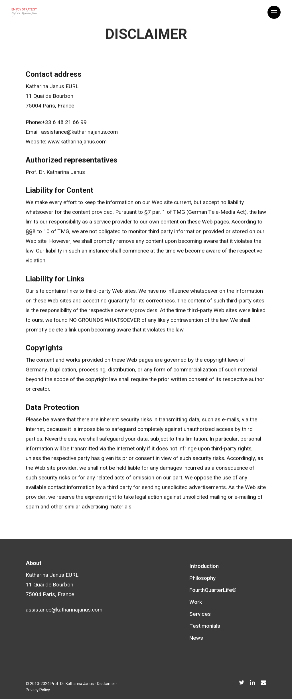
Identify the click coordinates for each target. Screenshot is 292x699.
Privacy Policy (38, 690)
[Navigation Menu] (274, 12)
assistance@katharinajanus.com (64, 610)
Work (195, 602)
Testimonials (204, 626)
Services (200, 614)
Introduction (204, 566)
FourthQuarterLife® (212, 590)
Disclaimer (106, 684)
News (196, 638)
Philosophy (202, 578)
